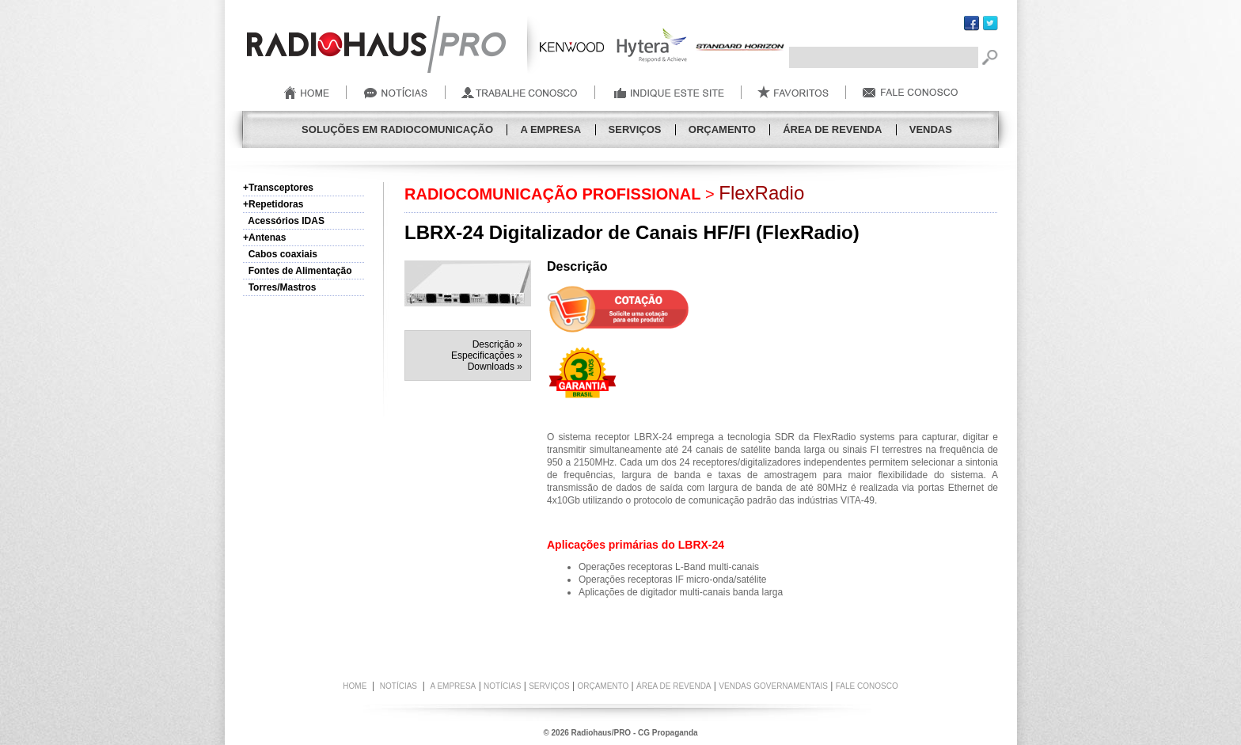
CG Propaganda (668, 732)
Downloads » (495, 366)
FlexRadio (761, 192)
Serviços (635, 129)
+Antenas (264, 237)
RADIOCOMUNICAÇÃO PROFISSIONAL (552, 194)
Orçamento (722, 129)
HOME (354, 686)
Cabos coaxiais (280, 254)
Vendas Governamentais (773, 686)
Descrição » (497, 344)
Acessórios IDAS (283, 220)
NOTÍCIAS (398, 686)
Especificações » (486, 355)
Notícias (502, 686)
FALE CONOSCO (867, 686)
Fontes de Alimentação (297, 270)
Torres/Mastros (279, 287)
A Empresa (550, 129)
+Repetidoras (273, 204)
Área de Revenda (832, 129)
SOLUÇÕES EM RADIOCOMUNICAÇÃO (397, 129)
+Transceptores (278, 187)
